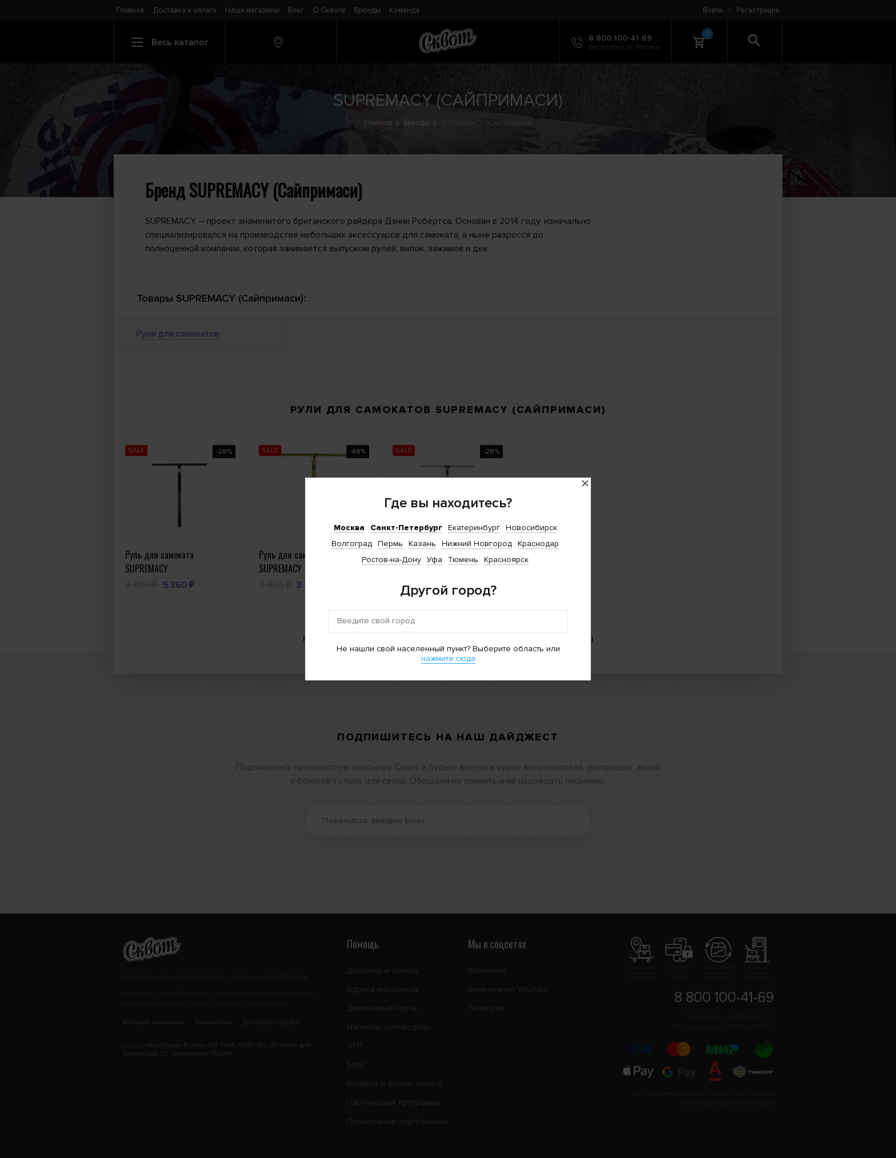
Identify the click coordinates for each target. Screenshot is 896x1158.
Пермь (390, 543)
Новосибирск (531, 527)
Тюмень (463, 559)
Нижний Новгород (477, 543)
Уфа (434, 559)
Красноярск (506, 559)
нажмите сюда (448, 658)
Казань (422, 543)
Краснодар (538, 543)
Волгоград (351, 543)
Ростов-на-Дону (391, 559)
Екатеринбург (474, 527)
